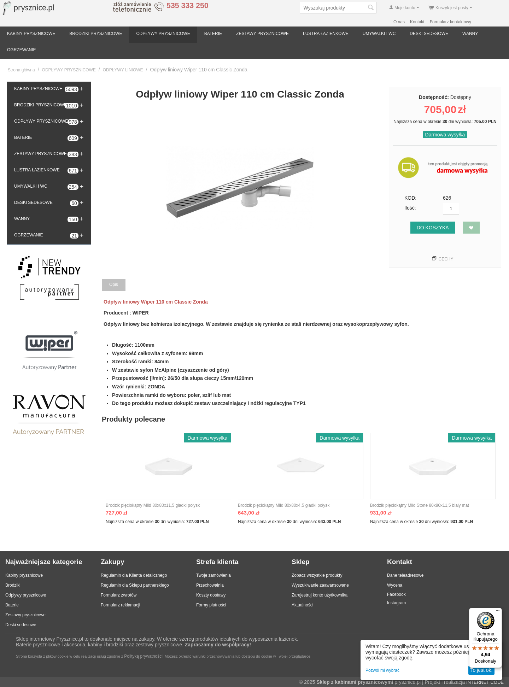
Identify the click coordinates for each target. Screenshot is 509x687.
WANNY (470, 33)
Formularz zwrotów (118, 595)
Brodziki (13, 585)
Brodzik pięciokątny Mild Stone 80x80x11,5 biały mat (419, 505)
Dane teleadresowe (405, 575)
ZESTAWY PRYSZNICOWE (262, 33)
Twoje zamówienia (213, 575)
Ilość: (410, 208)
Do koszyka (433, 227)
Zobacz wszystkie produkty (317, 575)
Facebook (396, 594)
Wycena (394, 585)
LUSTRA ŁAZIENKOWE (326, 33)
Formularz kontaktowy (450, 21)
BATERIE (213, 33)
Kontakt (417, 21)
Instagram (396, 602)
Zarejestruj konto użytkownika (319, 595)
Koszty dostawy (211, 595)
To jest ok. (481, 670)
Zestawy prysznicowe (25, 614)
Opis (113, 284)
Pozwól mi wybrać (382, 670)
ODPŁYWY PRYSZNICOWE (163, 33)
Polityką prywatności (143, 656)
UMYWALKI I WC (379, 33)
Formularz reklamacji (120, 605)
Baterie (12, 605)
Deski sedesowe (20, 624)
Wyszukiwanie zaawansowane (320, 585)
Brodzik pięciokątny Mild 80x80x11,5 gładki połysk (153, 505)
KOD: (410, 198)
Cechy (445, 259)
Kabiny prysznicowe (24, 575)
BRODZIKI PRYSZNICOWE (95, 33)
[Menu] (497, 612)
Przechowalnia (210, 585)
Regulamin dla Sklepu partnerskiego (135, 585)
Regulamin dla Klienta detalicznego (134, 575)
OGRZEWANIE (21, 49)
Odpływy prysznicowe (25, 595)
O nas (399, 21)
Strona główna (21, 69)
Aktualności (302, 605)
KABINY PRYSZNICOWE (31, 33)
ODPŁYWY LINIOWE (123, 69)
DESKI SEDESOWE (429, 33)
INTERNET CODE (485, 682)
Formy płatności (211, 605)
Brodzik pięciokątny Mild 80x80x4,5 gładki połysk (283, 505)
